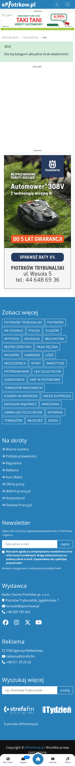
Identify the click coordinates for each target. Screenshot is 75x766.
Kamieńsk (32, 355)
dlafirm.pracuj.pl (18, 491)
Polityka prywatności (21, 456)
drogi (53, 420)
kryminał (55, 412)
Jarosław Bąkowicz (20, 404)
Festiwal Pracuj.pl (19, 505)
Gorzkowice (14, 379)
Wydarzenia (30, 37)
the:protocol (15, 498)
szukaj (65, 690)
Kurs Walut (14, 477)
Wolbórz (11, 355)
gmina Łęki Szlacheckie (23, 412)
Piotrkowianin (16, 371)
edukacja (32, 339)
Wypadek (11, 339)
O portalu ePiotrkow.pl (21, 724)
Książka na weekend (21, 396)
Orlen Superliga (57, 396)
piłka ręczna (47, 347)
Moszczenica (15, 363)
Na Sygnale (13, 330)
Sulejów (52, 330)
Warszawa (50, 404)
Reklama (12, 470)
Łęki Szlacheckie (47, 371)
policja (34, 330)
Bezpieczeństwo (17, 347)
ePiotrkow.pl (10, 37)
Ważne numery (17, 449)
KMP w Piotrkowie (45, 379)
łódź (49, 355)
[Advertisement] (37, 105)
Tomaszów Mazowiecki (23, 388)
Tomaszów (13, 420)
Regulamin (14, 463)
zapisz (65, 544)
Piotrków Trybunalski (23, 322)
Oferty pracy (15, 484)
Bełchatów (54, 339)
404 (44, 37)
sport (36, 363)
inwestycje (55, 363)
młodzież (35, 420)
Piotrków (55, 322)
